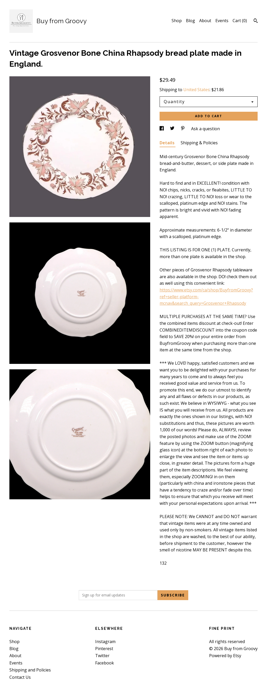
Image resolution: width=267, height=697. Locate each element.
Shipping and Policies (30, 670)
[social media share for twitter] (172, 129)
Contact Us (20, 677)
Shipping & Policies (199, 143)
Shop (177, 20)
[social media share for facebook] (162, 129)
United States (196, 89)
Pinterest (104, 648)
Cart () (240, 20)
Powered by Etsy (225, 655)
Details (167, 143)
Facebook (104, 663)
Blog (190, 20)
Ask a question (205, 129)
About (205, 20)
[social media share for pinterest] (183, 129)
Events (221, 20)
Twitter (102, 655)
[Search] (256, 21)
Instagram (105, 641)
